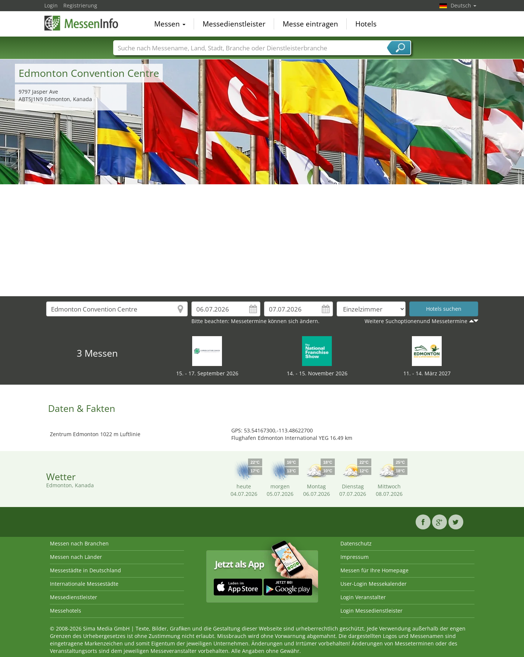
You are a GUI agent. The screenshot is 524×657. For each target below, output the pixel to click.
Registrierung (80, 5)
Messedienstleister (234, 24)
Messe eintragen (310, 24)
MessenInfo (81, 23)
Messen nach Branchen (79, 543)
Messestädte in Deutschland (85, 570)
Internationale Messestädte (84, 583)
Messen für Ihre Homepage (374, 570)
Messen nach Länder (76, 556)
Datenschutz (356, 543)
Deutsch (463, 5)
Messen (169, 24)
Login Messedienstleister (371, 610)
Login (51, 5)
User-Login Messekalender (373, 583)
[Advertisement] (262, 240)
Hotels (366, 24)
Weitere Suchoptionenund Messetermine (416, 321)
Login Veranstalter (363, 597)
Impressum (354, 556)
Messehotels (65, 610)
